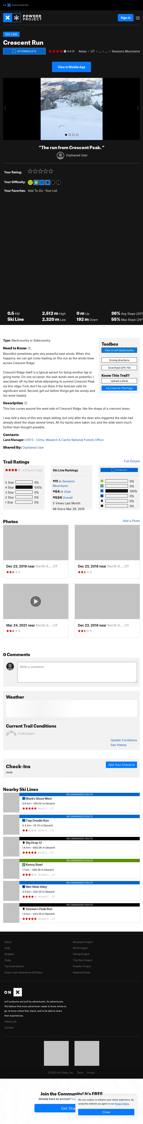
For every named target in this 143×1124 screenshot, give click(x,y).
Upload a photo (119, 381)
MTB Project (80, 948)
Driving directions (119, 360)
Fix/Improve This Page (119, 388)
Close (106, 1112)
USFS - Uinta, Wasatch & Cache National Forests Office (64, 440)
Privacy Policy (122, 1103)
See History (118, 745)
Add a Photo (131, 521)
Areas (82, 51)
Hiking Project (81, 954)
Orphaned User (76, 155)
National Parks (81, 972)
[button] (7, 109)
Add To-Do (35, 190)
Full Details (132, 461)
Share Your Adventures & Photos (23, 972)
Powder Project (82, 966)
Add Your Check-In (121, 765)
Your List (51, 190)
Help (7, 948)
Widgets (9, 954)
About (7, 942)
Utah (67, 491)
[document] (106, 1106)
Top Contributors (14, 966)
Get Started (71, 1108)
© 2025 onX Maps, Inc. (60, 1072)
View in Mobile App (71, 67)
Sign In (126, 17)
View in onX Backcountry (119, 350)
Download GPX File (119, 367)
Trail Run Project (82, 960)
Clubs (7, 960)
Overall (68, 497)
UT (93, 51)
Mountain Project (83, 942)
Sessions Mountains (126, 51)
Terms (80, 1072)
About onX (10, 1021)
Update (124, 740)
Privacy (91, 1072)
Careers (9, 1027)
